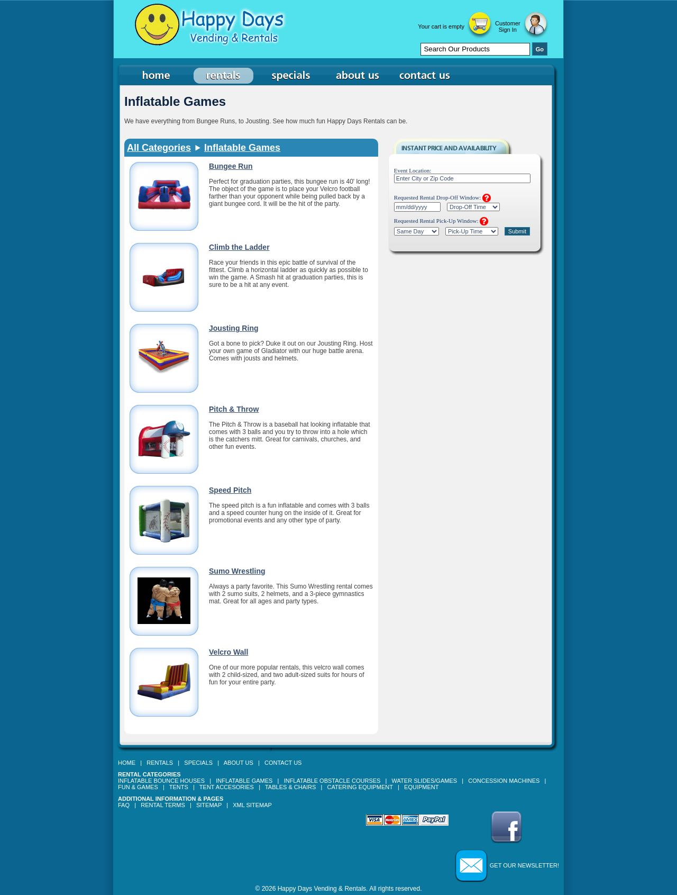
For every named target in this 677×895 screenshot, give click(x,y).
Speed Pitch (230, 490)
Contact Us (283, 763)
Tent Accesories (226, 787)
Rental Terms (163, 805)
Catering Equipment (360, 787)
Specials (198, 763)
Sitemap (209, 805)
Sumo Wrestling (237, 571)
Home (126, 763)
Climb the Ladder (239, 247)
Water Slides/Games (424, 781)
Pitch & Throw (234, 409)
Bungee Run (231, 166)
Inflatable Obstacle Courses (332, 781)
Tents (178, 787)
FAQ (124, 805)
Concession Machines (503, 781)
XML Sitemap (252, 805)
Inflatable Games (242, 147)
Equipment (421, 787)
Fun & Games (138, 787)
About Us (238, 763)
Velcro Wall (228, 652)
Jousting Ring (234, 328)
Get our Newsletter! (524, 865)
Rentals (160, 763)
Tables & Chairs (290, 787)
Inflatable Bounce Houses (161, 781)
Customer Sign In (507, 26)
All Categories (159, 147)
